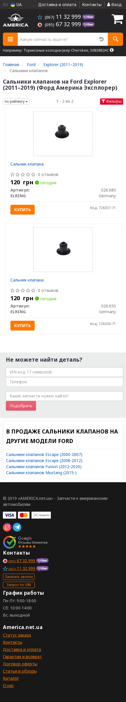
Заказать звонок (19, 576)
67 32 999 (60, 24)
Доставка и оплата (57, 4)
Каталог (11, 678)
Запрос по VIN (19, 584)
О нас (8, 685)
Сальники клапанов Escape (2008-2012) (44, 460)
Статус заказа (17, 635)
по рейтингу (16, 101)
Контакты (91, 4)
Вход (114, 4)
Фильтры (111, 101)
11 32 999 (60, 16)
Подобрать (21, 405)
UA (16, 4)
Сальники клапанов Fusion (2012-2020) (43, 466)
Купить (22, 209)
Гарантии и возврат (22, 656)
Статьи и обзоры (20, 671)
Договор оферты (20, 664)
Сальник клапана (27, 164)
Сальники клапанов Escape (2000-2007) (44, 454)
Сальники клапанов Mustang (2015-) (41, 472)
